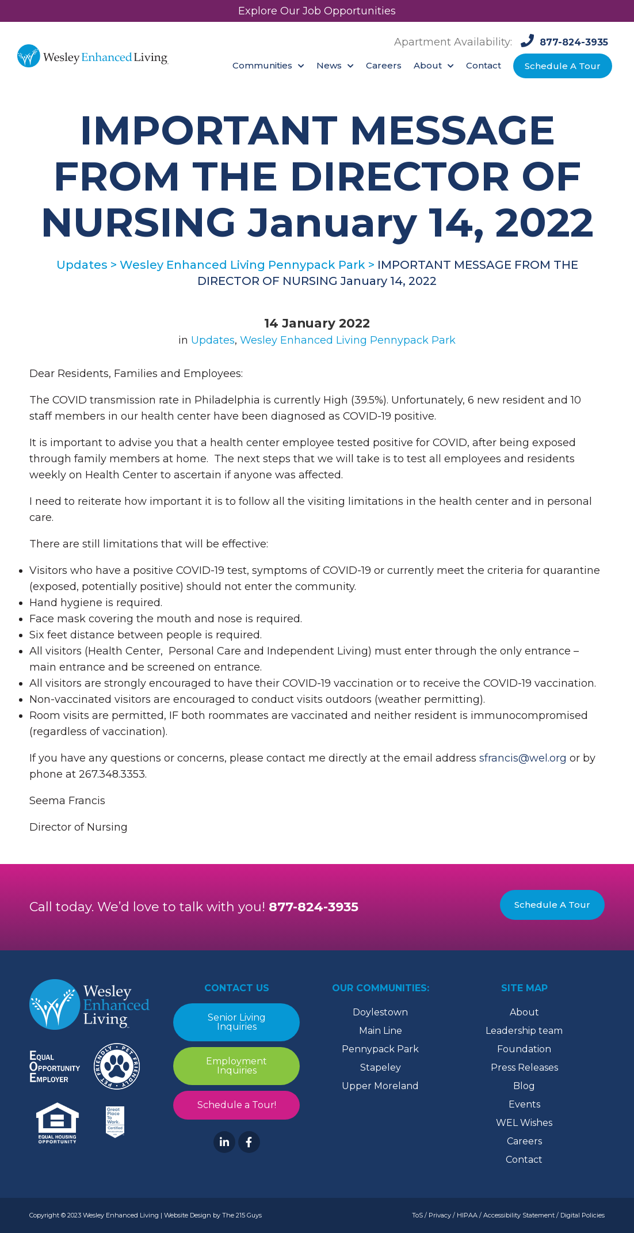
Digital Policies (582, 1215)
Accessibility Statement (519, 1215)
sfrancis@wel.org (523, 758)
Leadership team (524, 1030)
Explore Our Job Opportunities (317, 11)
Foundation (524, 1049)
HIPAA (467, 1215)
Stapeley (380, 1067)
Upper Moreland (380, 1085)
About (524, 1012)
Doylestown (380, 1012)
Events (524, 1104)
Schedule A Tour (552, 904)
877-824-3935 (313, 907)
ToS (417, 1215)
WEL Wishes (524, 1122)
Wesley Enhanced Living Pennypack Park (348, 340)
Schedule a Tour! (236, 1104)
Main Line (380, 1030)
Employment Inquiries (236, 1066)
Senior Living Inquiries (237, 1022)
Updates (213, 340)
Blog (524, 1085)
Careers (524, 1141)
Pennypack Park (380, 1049)
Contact (524, 1159)
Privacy (440, 1215)
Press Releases (524, 1067)
